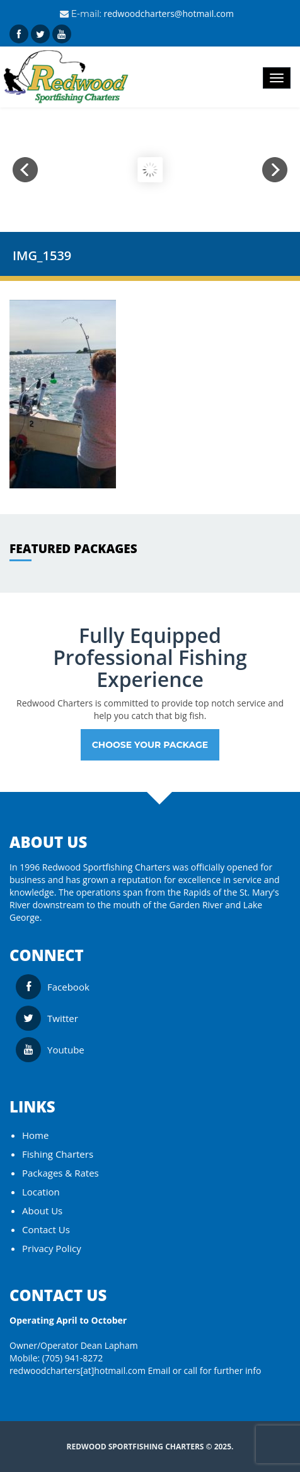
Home (35, 1135)
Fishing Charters (57, 1154)
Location (41, 1191)
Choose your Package (150, 744)
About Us (42, 1210)
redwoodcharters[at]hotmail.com (77, 1370)
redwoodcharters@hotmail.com (168, 13)
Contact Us (46, 1229)
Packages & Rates (60, 1173)
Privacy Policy (51, 1248)
